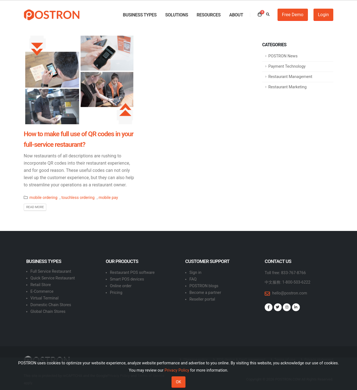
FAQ (193, 279)
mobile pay (108, 197)
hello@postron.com (289, 293)
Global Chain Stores (48, 311)
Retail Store (40, 284)
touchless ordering (78, 197)
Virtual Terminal (44, 298)
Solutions (176, 15)
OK (178, 382)
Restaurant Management (290, 76)
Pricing (116, 292)
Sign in (195, 272)
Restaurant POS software (132, 272)
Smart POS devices (127, 279)
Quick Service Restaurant (52, 278)
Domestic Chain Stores (50, 305)
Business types (139, 15)
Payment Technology (286, 66)
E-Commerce (42, 291)
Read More (35, 207)
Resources (209, 15)
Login (323, 14)
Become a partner (205, 292)
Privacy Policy (177, 370)
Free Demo (292, 14)
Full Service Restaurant (50, 271)
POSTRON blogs (203, 286)
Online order (121, 286)
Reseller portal (202, 299)
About (236, 15)
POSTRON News (283, 56)
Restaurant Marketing (287, 87)
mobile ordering (43, 197)
